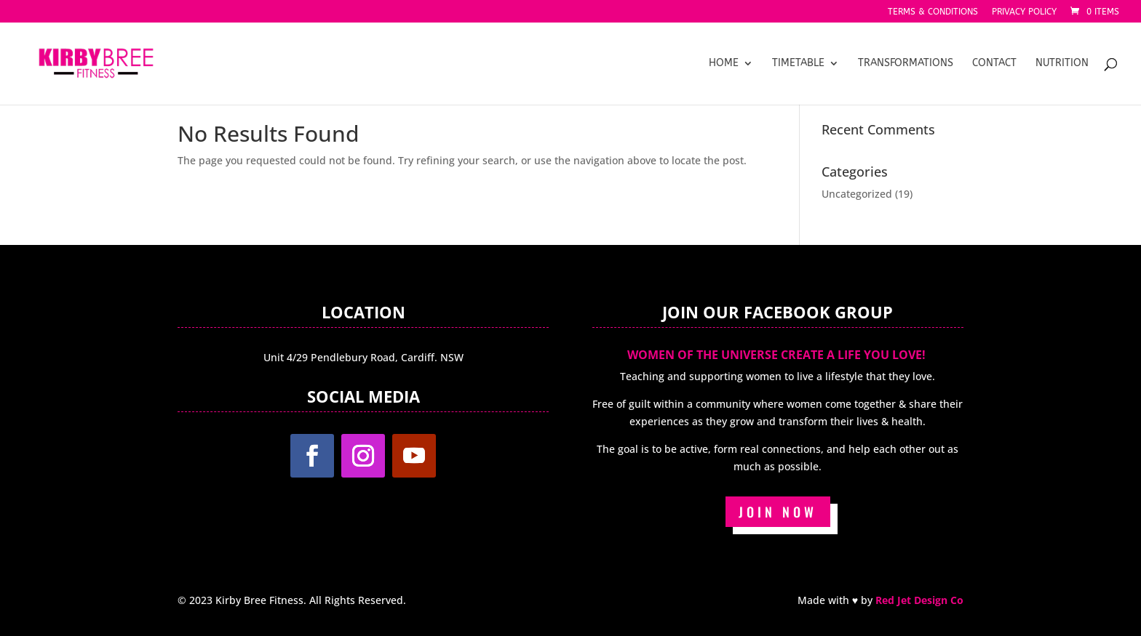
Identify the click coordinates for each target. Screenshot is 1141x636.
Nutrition (1062, 63)
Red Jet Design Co (919, 600)
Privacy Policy (1024, 12)
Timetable (798, 63)
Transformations (905, 63)
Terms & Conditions (933, 12)
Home (724, 63)
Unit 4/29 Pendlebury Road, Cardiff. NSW (363, 357)
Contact (994, 63)
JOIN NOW (778, 511)
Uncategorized (857, 194)
